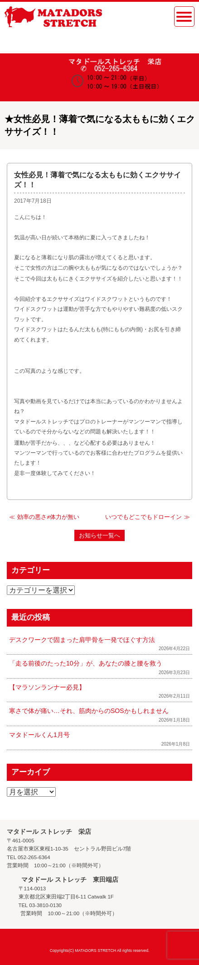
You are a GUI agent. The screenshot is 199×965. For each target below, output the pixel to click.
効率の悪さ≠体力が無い (48, 516)
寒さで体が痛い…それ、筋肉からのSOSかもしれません (89, 710)
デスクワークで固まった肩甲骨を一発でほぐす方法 (82, 639)
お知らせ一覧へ (99, 535)
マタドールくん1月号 (39, 734)
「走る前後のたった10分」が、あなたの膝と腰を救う (85, 663)
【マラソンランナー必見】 (47, 687)
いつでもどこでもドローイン (143, 516)
